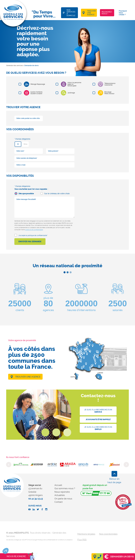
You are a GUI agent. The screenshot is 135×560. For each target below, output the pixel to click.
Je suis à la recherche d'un (98, 411)
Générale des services (14, 65)
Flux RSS (81, 539)
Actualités (59, 495)
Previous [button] (8, 464)
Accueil (58, 485)
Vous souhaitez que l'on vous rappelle (30, 189)
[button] (5, 551)
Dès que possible (26, 193)
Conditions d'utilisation (65, 540)
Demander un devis (119, 557)
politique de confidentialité (34, 230)
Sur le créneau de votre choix (57, 193)
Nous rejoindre (62, 492)
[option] (21, 464)
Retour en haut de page (114, 481)
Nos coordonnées (108, 534)
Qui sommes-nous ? (64, 488)
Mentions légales (86, 534)
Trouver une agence (27, 376)
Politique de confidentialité (46, 540)
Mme (25, 144)
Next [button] (126, 464)
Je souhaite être (98, 419)
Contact (58, 502)
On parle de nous (63, 498)
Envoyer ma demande (29, 241)
